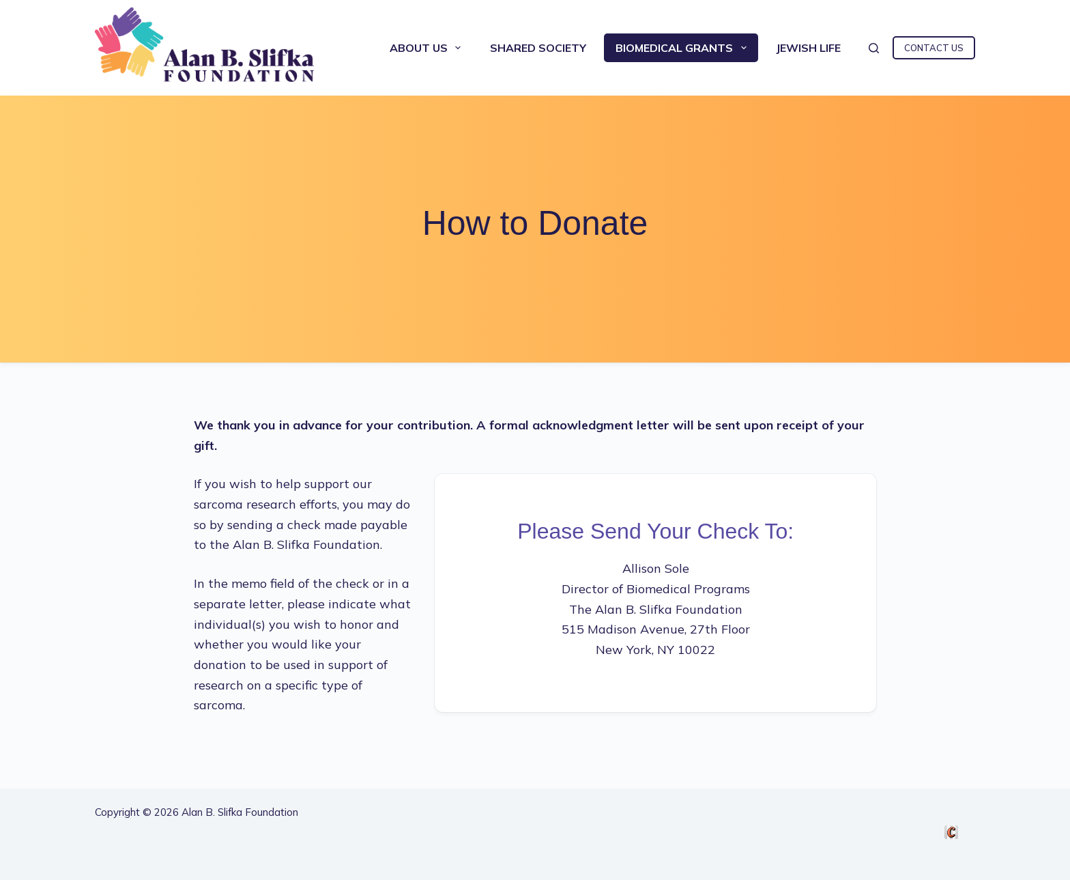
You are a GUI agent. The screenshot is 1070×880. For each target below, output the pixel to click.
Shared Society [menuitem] (538, 48)
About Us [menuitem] (428, 48)
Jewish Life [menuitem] (808, 48)
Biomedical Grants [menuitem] (683, 48)
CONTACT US (934, 47)
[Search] (874, 48)
